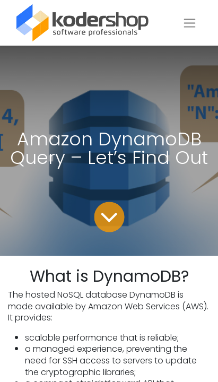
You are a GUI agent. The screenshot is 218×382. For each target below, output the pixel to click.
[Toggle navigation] (190, 23)
